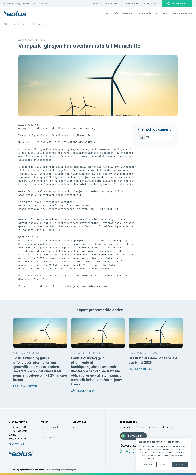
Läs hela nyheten (25, 386)
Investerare (131, 3)
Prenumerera (131, 436)
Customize (147, 465)
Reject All (164, 465)
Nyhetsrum (150, 3)
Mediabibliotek (48, 437)
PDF (143, 137)
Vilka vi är (145, 13)
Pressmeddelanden (33, 24)
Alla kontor (16, 443)
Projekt (128, 13)
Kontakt (161, 13)
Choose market (177, 3)
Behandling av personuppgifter (63, 470)
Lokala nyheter (182, 13)
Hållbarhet (112, 3)
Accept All (180, 465)
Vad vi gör (112, 13)
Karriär (96, 3)
